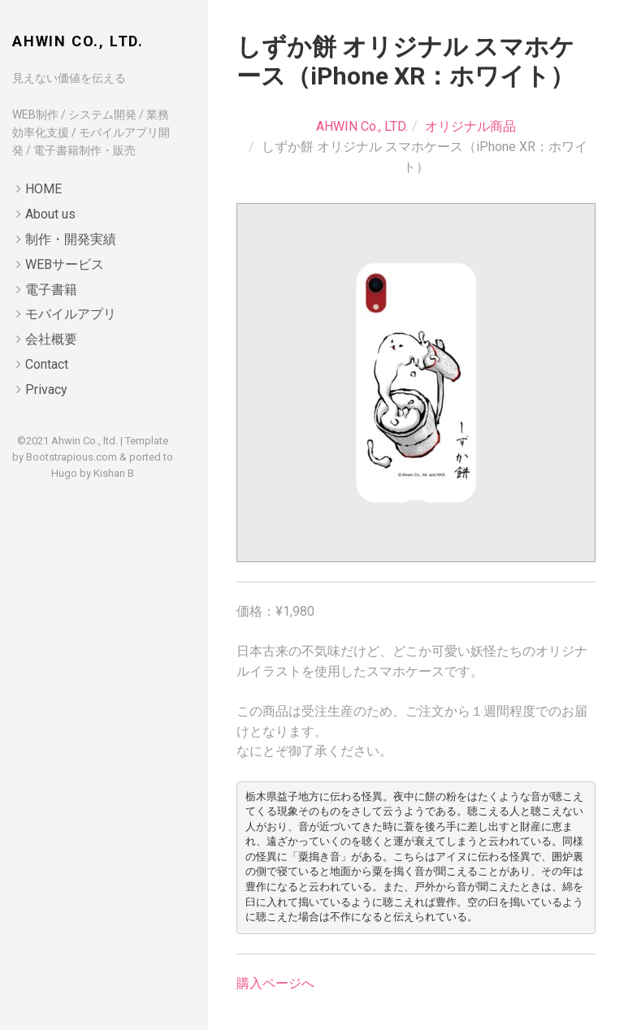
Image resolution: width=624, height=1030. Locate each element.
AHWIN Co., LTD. (78, 41)
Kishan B (113, 473)
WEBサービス (64, 264)
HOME (43, 189)
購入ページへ (275, 983)
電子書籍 (51, 289)
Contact (46, 364)
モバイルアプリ (70, 314)
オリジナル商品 (470, 126)
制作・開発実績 (70, 239)
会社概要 (51, 339)
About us (50, 214)
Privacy (46, 389)
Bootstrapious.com (71, 457)
